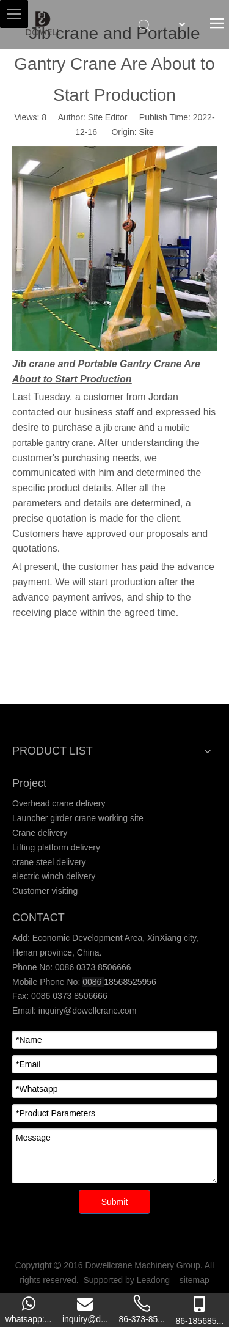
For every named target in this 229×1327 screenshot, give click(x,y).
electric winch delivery (53, 876)
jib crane (119, 428)
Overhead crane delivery (59, 803)
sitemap (194, 1280)
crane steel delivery (49, 862)
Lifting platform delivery (56, 847)
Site (146, 132)
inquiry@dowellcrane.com (86, 1010)
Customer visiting (45, 891)
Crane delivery (39, 833)
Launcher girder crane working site (78, 818)
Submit (114, 1202)
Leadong (153, 1280)
